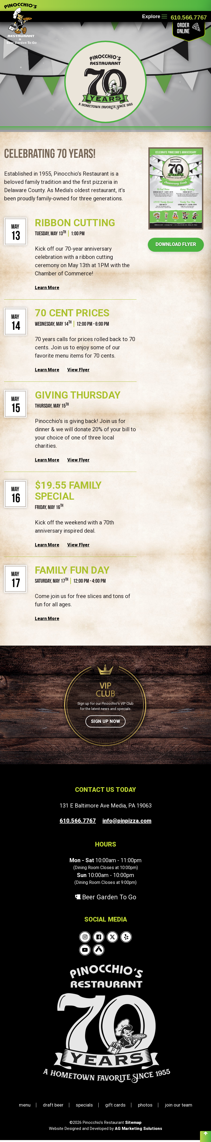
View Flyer (78, 369)
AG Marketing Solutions (138, 1130)
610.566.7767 (189, 17)
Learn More (47, 287)
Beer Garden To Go (105, 899)
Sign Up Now (105, 721)
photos (145, 1107)
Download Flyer (175, 245)
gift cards (115, 1107)
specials (84, 1107)
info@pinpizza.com (126, 820)
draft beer (53, 1107)
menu (24, 1107)
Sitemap (133, 1124)
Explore (153, 16)
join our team (178, 1107)
